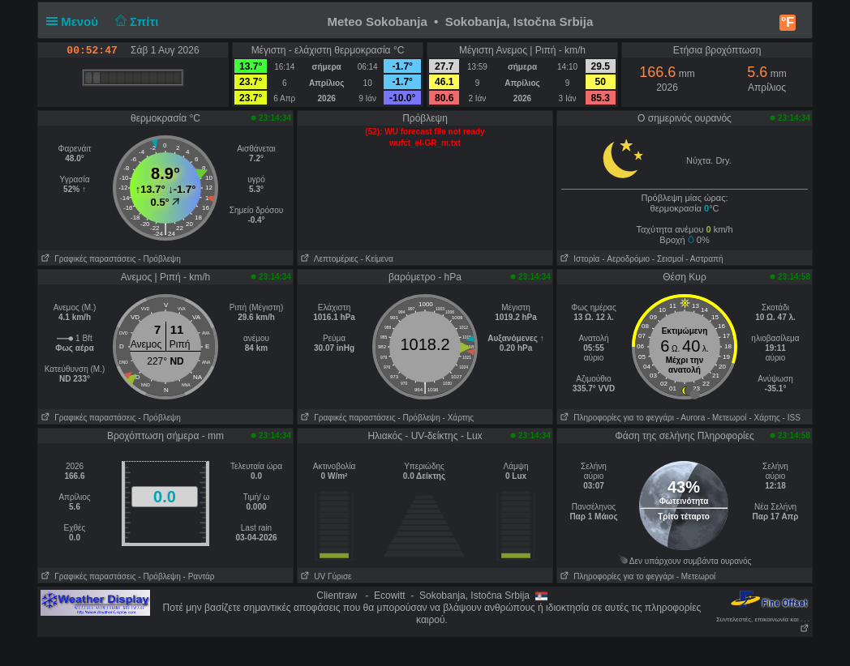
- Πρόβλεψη (159, 258)
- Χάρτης (458, 417)
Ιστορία (578, 258)
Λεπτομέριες (328, 258)
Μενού (75, 21)
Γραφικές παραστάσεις (87, 258)
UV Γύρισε (325, 576)
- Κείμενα (376, 258)
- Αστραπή (704, 258)
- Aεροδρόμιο (626, 258)
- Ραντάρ (199, 576)
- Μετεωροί (727, 417)
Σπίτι (135, 21)
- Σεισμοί (668, 258)
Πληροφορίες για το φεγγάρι (615, 417)
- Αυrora (690, 417)
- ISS (792, 417)
